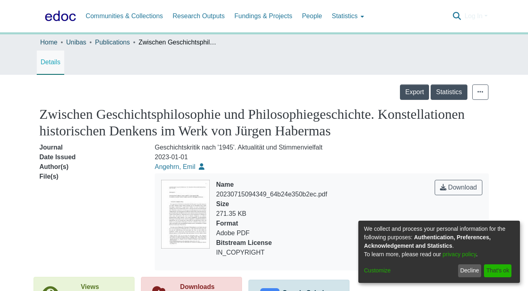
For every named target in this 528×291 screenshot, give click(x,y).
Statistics (449, 92)
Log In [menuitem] (473, 16)
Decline (469, 270)
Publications (112, 42)
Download (458, 187)
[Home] (59, 16)
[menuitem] (347, 16)
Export (414, 92)
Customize (377, 270)
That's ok (497, 270)
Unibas (76, 42)
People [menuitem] (312, 16)
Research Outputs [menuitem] (198, 16)
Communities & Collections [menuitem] (124, 16)
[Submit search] (457, 16)
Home (49, 42)
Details (51, 62)
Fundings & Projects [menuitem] (263, 16)
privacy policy (459, 254)
